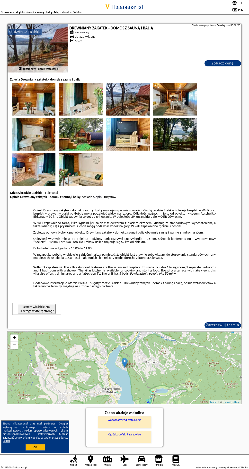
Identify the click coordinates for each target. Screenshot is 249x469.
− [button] (14, 345)
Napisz (244, 467)
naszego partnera (101, 286)
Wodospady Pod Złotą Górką (124, 420)
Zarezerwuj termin (222, 325)
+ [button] (14, 338)
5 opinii (98, 197)
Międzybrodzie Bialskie (24, 32)
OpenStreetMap (231, 402)
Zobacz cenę (223, 63)
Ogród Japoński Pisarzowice (124, 434)
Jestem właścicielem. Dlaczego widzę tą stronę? (37, 309)
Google (63, 423)
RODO (6, 441)
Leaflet (213, 402)
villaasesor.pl (124, 7)
